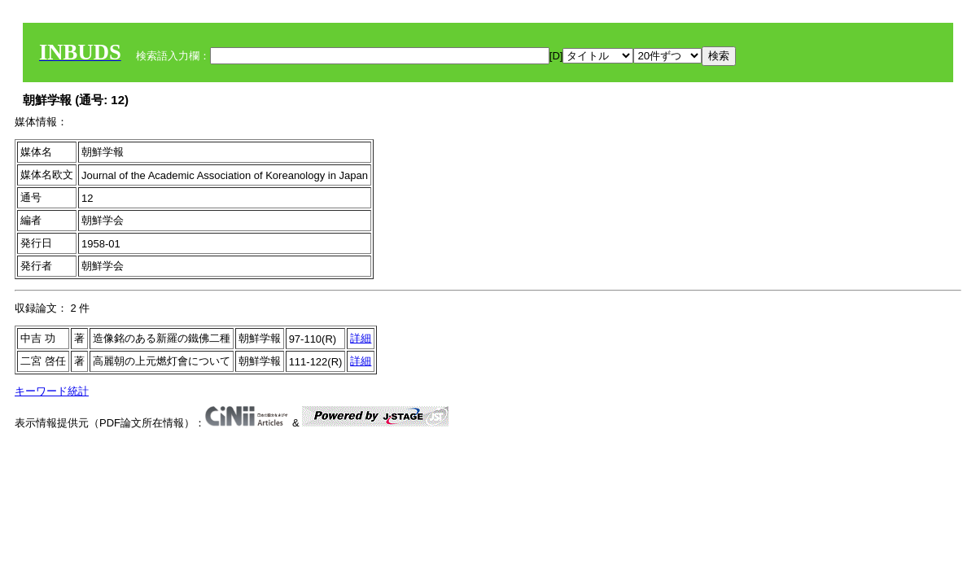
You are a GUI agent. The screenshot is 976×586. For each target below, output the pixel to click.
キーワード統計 (52, 391)
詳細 (360, 338)
